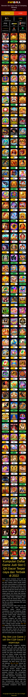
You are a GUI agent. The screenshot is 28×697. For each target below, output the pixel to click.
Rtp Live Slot (14, 663)
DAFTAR (7, 13)
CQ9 (3, 580)
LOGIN (20, 13)
